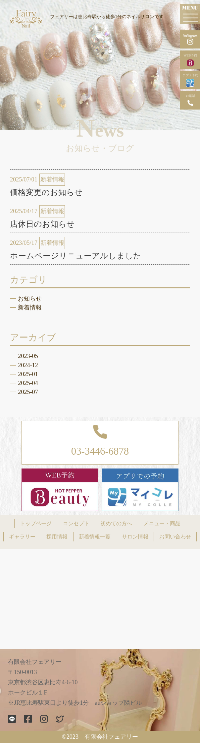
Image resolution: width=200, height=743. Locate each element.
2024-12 (28, 365)
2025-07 (28, 392)
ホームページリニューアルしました (75, 255)
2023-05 (28, 356)
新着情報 (30, 307)
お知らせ (30, 298)
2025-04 (28, 383)
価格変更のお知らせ (46, 192)
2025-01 (28, 374)
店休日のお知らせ (42, 224)
